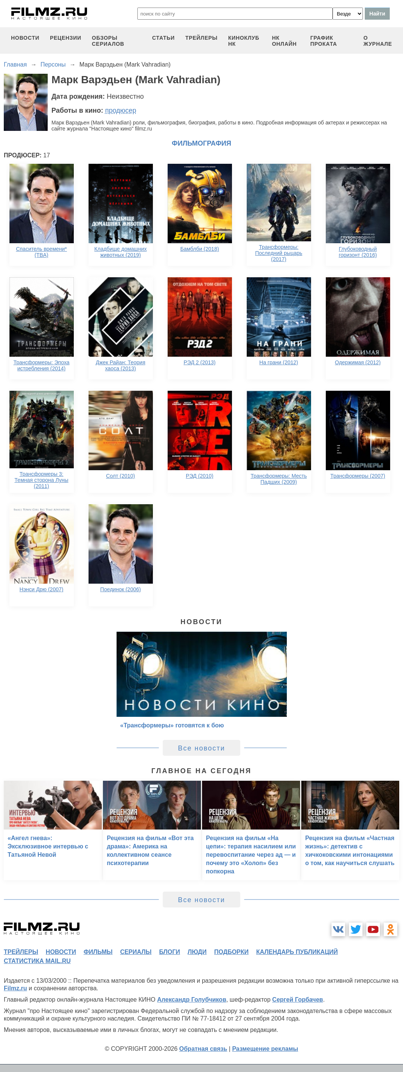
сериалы (135, 952)
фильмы (98, 952)
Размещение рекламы (265, 1049)
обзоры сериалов (108, 41)
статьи (163, 38)
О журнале (378, 41)
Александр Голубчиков (191, 999)
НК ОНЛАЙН (284, 41)
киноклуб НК (243, 41)
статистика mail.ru (37, 961)
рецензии (65, 38)
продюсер (120, 110)
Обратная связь (203, 1049)
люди (197, 952)
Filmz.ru (15, 988)
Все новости (201, 748)
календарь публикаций (297, 952)
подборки (231, 952)
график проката (323, 41)
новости (25, 38)
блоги (169, 952)
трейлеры (201, 38)
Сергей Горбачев (297, 999)
